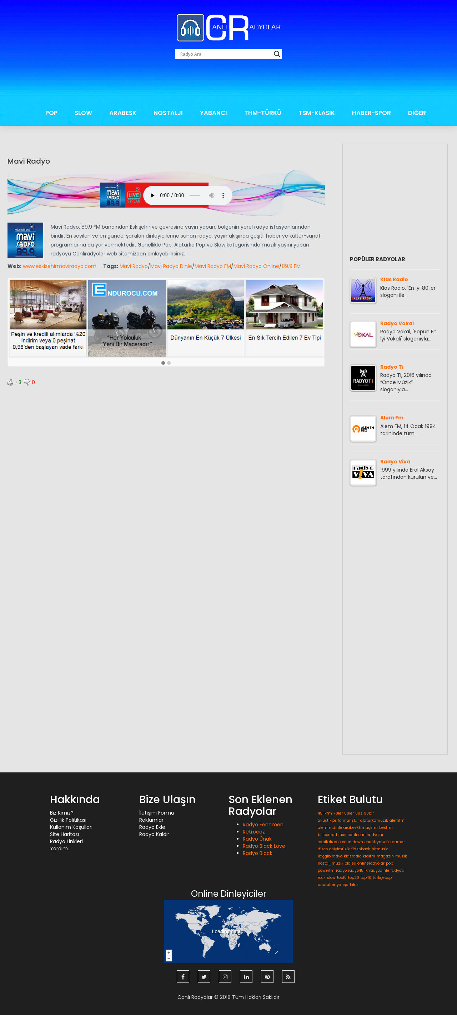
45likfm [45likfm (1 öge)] (325, 813)
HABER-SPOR (371, 113)
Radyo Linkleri (66, 841)
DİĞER (417, 113)
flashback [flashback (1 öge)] (360, 849)
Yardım (59, 848)
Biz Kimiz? (62, 812)
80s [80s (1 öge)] (358, 813)
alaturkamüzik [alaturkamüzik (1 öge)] (374, 820)
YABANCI (213, 113)
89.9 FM (291, 266)
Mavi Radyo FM (213, 266)
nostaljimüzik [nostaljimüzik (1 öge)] (330, 863)
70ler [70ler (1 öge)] (338, 813)
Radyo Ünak (257, 838)
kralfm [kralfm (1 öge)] (369, 856)
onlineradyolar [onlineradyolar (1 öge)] (371, 863)
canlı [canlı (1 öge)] (352, 834)
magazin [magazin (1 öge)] (385, 856)
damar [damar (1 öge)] (398, 842)
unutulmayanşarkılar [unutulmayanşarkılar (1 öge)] (338, 884)
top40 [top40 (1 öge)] (366, 877)
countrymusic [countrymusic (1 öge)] (378, 842)
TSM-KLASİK (316, 113)
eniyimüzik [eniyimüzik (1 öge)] (339, 849)
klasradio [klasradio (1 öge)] (352, 856)
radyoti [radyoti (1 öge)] (397, 870)
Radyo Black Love (264, 846)
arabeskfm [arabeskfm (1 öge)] (353, 827)
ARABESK (122, 113)
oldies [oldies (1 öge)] (350, 863)
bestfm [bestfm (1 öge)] (386, 827)
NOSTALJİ (168, 113)
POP (51, 113)
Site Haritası (64, 834)
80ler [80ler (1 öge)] (349, 813)
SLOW (83, 113)
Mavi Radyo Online (256, 266)
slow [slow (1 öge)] (331, 877)
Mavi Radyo (28, 161)
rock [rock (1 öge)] (322, 877)
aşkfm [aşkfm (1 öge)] (372, 827)
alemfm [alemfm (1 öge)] (397, 820)
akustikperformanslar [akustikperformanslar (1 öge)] (338, 820)
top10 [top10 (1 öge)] (342, 877)
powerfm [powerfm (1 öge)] (326, 870)
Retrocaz (254, 831)
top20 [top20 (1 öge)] (353, 877)
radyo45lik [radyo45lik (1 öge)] (358, 870)
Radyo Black (257, 853)
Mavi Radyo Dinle (171, 266)
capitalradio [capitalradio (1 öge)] (329, 842)
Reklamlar (151, 820)
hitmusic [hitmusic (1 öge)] (380, 849)
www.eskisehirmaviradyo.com (59, 266)
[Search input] (225, 54)
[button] (163, 363)
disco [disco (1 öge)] (323, 849)
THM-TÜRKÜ (262, 113)
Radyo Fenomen (263, 824)
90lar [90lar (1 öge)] (369, 813)
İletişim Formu (156, 812)
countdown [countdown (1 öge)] (352, 842)
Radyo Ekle (152, 827)
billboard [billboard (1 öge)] (326, 834)
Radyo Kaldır (154, 834)
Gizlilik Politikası (68, 820)
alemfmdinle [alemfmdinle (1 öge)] (330, 827)
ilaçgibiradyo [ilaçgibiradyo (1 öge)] (330, 856)
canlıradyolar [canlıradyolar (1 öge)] (370, 834)
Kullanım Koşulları (71, 827)
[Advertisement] (228, 84)
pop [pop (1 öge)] (389, 863)
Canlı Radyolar (195, 997)
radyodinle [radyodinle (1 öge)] (379, 870)
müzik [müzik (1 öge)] (401, 856)
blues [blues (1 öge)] (341, 834)
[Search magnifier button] (277, 54)
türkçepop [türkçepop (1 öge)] (382, 877)
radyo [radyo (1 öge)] (341, 870)
